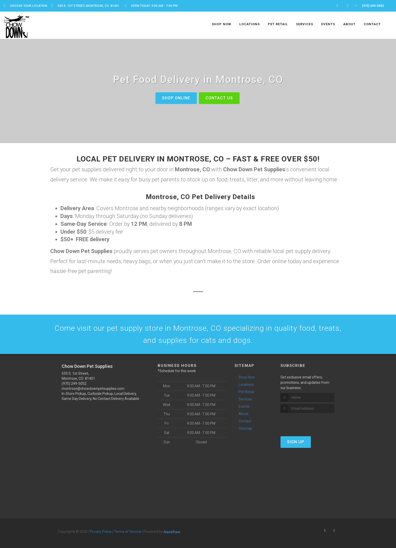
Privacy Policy (101, 532)
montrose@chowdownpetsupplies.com (93, 389)
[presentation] (307, 422)
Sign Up (295, 442)
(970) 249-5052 (74, 383)
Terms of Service (127, 532)
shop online (176, 98)
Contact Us (219, 98)
